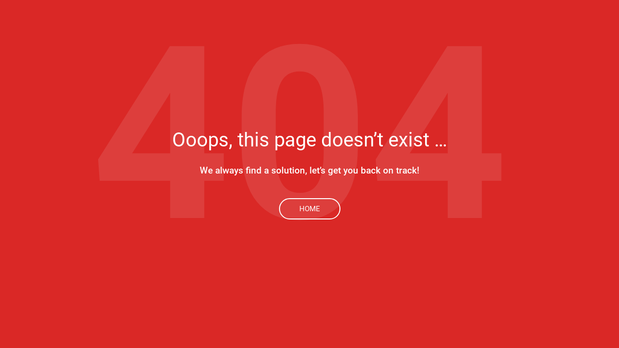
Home (309, 208)
